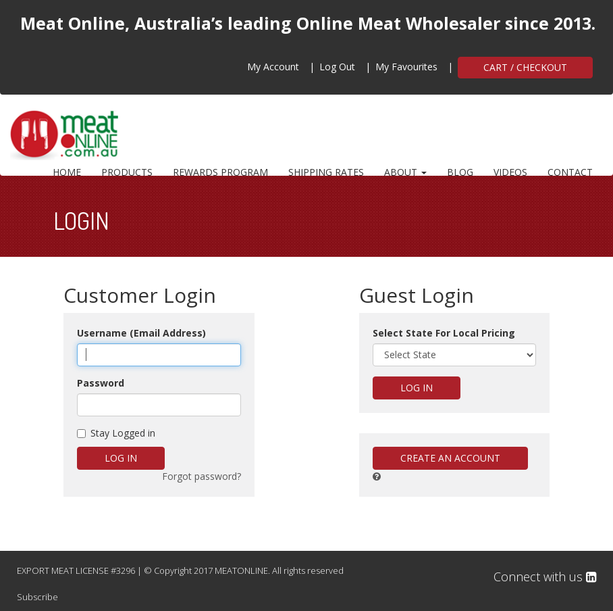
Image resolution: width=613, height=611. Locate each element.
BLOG (460, 172)
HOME (67, 172)
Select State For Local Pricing (444, 332)
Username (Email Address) (141, 332)
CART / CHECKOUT (525, 67)
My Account (273, 66)
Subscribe (37, 597)
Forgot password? (201, 476)
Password (100, 382)
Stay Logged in (116, 432)
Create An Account (450, 457)
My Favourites (406, 66)
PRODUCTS (127, 172)
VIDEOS (510, 172)
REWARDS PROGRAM (220, 172)
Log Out (337, 66)
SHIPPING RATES (326, 172)
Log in (121, 457)
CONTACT (570, 172)
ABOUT (405, 172)
